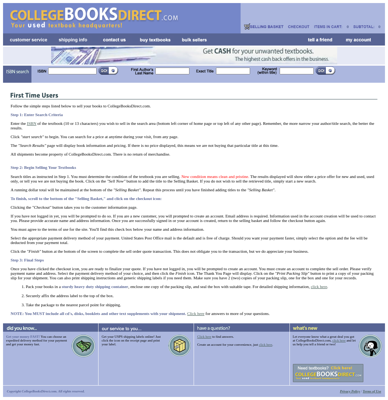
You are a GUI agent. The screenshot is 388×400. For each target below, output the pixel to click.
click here (319, 286)
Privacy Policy (350, 391)
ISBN (31, 123)
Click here (196, 313)
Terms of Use (372, 391)
